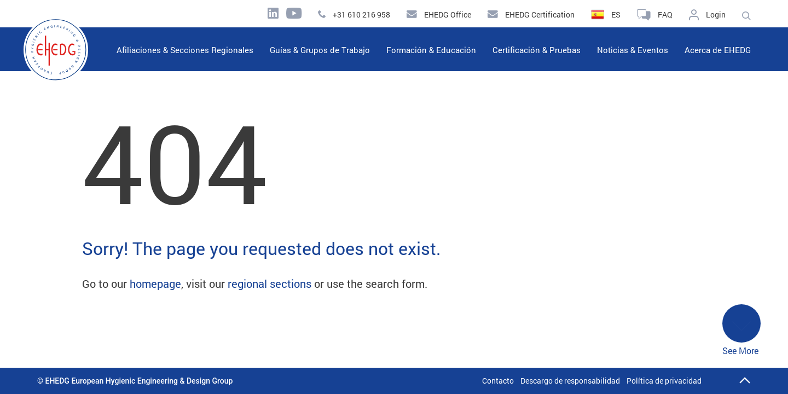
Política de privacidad (664, 380)
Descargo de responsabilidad (570, 380)
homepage (155, 283)
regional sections (269, 283)
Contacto (498, 380)
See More (741, 330)
